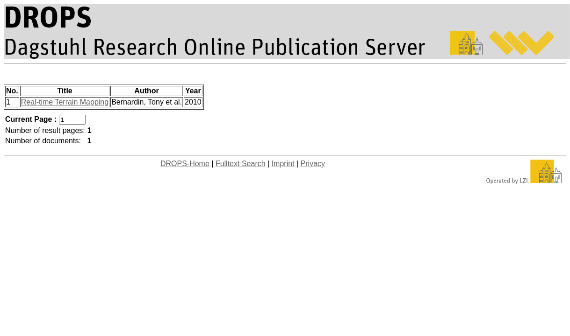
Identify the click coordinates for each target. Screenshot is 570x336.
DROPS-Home (184, 164)
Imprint (283, 164)
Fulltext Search (241, 164)
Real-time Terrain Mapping (64, 102)
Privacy (313, 164)
